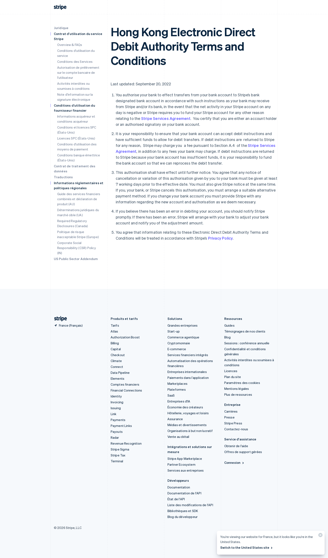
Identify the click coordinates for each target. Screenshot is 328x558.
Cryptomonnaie (178, 343)
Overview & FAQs (69, 45)
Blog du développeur (182, 517)
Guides (229, 325)
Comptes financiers (125, 384)
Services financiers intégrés (187, 355)
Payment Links (121, 426)
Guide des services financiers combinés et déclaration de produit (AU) (78, 199)
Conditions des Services (75, 61)
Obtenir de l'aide (236, 446)
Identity (116, 396)
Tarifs (115, 325)
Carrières (231, 411)
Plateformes (176, 389)
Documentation (178, 487)
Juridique (61, 28)
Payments (118, 420)
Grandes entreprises (182, 325)
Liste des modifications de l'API (190, 505)
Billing (115, 343)
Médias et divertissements (187, 425)
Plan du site (232, 377)
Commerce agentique (183, 337)
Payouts (117, 431)
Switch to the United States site (246, 547)
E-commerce (176, 349)
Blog (227, 337)
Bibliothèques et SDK (182, 511)
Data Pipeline (120, 372)
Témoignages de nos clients (245, 331)
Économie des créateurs (185, 407)
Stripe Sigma (120, 449)
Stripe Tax (118, 455)
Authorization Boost (125, 337)
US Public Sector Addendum (76, 259)
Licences (231, 371)
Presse (229, 417)
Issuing (116, 408)
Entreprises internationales (187, 372)
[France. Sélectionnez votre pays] (68, 325)
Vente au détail (178, 437)
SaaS (171, 395)
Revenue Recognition (126, 443)
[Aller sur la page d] (59, 318)
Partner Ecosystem (181, 464)
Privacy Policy (220, 238)
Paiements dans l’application (188, 378)
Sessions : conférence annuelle (247, 343)
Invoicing (117, 402)
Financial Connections (126, 390)
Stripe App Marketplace (184, 458)
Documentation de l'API (184, 493)
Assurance (175, 419)
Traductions (63, 177)
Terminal (117, 461)
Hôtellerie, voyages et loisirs (188, 413)
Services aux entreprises (185, 470)
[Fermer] (320, 536)
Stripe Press (233, 423)
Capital (116, 349)
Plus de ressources (238, 394)
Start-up (173, 331)
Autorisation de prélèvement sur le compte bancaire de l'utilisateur (78, 72)
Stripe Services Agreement (165, 118)
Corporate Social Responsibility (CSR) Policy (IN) (76, 248)
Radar (115, 437)
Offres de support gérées (243, 452)
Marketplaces (177, 383)
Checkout (118, 355)
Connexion (234, 462)
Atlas (114, 331)
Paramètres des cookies (242, 383)
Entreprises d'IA (178, 401)
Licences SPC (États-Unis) (76, 138)
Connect (117, 367)
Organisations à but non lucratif (190, 431)
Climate (116, 361)
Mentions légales (236, 388)
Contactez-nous (236, 429)
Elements (118, 378)
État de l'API (176, 499)
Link (114, 414)
